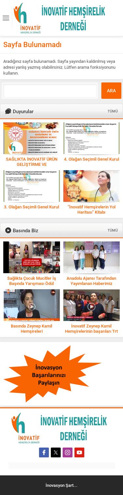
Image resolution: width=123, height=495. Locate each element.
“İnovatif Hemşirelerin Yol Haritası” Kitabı (91, 209)
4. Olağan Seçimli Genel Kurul (91, 159)
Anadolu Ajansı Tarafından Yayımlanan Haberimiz (91, 280)
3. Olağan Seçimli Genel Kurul (31, 206)
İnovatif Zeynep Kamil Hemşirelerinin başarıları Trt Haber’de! (91, 331)
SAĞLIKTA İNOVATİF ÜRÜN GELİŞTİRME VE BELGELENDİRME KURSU (31, 164)
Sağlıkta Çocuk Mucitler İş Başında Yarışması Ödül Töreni (31, 283)
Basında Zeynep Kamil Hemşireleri (31, 328)
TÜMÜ (113, 111)
